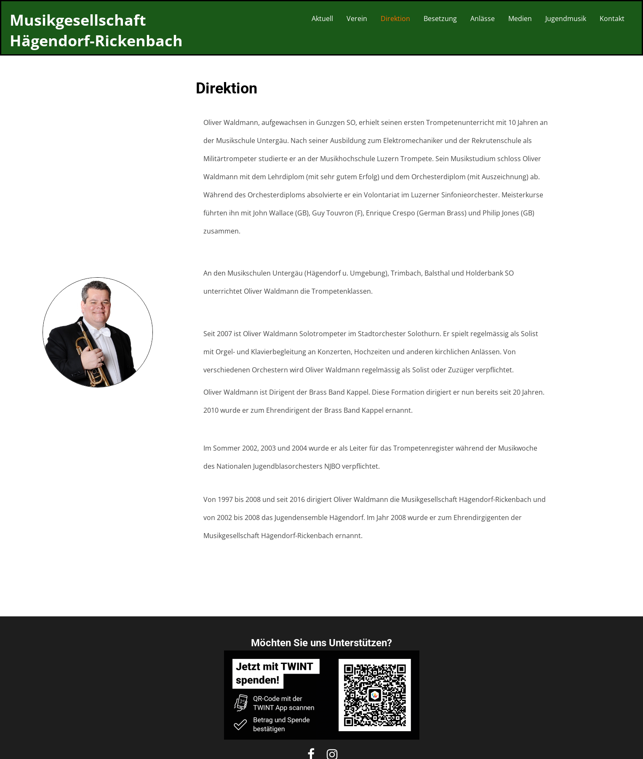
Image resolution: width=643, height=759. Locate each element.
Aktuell (322, 18)
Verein (357, 18)
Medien (520, 18)
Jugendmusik (565, 18)
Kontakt (612, 18)
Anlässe (482, 18)
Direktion (395, 18)
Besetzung (440, 18)
